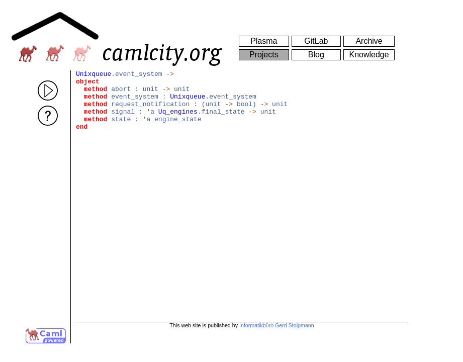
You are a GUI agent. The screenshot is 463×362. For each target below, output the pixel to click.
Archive (368, 41)
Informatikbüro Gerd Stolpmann (276, 325)
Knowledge (369, 54)
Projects (264, 54)
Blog (316, 54)
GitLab (316, 41)
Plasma (263, 41)
